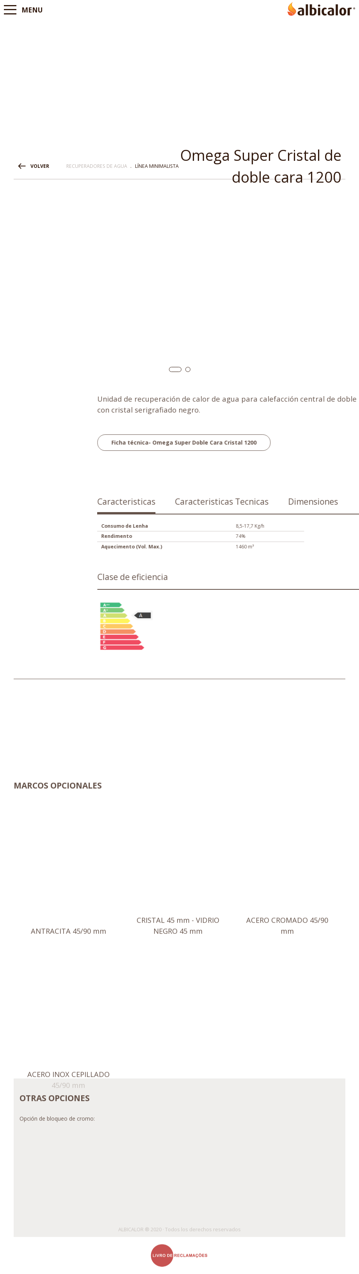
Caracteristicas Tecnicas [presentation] (310, 501)
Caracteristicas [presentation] (215, 501)
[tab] (215, 505)
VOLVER (39, 166)
